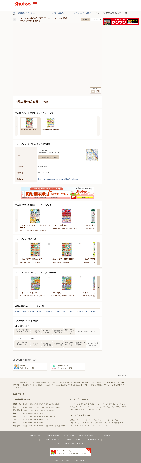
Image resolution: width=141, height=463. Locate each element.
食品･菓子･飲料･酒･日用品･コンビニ (89, 404)
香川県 (30, 423)
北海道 (25, 404)
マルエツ (89, 423)
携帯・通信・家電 (76, 410)
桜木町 (32, 311)
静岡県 (30, 413)
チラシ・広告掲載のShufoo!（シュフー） (26, 13)
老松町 (81, 311)
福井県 (51, 410)
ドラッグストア (107, 404)
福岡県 (25, 426)
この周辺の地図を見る (48, 157)
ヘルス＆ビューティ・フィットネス (94, 410)
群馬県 (58, 407)
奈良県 (46, 416)
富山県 (41, 410)
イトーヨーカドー (76, 423)
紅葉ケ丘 (40, 311)
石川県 (46, 410)
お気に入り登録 (48, 243)
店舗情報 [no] (85, 19)
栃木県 (53, 407)
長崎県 (36, 426)
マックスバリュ (96, 420)
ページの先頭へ (122, 376)
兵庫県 (30, 416)
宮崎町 (64, 311)
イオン (116, 420)
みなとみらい (91, 311)
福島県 (57, 404)
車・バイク (107, 407)
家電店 (72, 407)
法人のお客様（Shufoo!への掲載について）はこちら (70, 443)
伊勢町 (57, 311)
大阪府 (25, 416)
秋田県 (46, 404)
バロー (89, 426)
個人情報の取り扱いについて (73, 440)
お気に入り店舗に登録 (96, 19)
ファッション (80, 407)
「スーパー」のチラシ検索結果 (54, 13)
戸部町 (24, 311)
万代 (84, 423)
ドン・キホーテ (85, 420)
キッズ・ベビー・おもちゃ (93, 407)
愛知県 (25, 413)
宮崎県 (51, 426)
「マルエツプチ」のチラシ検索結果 (79, 13)
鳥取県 (36, 419)
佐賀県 (30, 426)
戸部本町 (73, 311)
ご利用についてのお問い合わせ (89, 436)
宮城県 (41, 404)
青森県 (30, 404)
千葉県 (42, 407)
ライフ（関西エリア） (100, 423)
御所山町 (49, 311)
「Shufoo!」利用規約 (52, 436)
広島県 (30, 419)
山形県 (51, 404)
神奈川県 (31, 407)
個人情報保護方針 (93, 440)
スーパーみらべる (107, 420)
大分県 (46, 426)
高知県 (41, 423)
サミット (73, 426)
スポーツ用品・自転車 (119, 407)
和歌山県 (52, 416)
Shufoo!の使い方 (35, 436)
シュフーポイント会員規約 (50, 440)
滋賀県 (41, 416)
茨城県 (47, 407)
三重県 (41, 413)
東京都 (25, 407)
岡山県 (25, 419)
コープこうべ (81, 426)
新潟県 (36, 410)
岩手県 (36, 404)
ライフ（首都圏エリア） (116, 423)
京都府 (36, 416)
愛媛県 (36, 423)
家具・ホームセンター (120, 404)
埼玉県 (37, 407)
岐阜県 (36, 413)
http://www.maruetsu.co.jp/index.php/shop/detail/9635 (58, 179)
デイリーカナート (101, 426)
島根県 (41, 419)
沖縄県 (63, 426)
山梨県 (25, 410)
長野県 (30, 410)
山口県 (46, 419)
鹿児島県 (57, 426)
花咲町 (17, 311)
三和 (93, 426)
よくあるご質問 (69, 436)
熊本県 (41, 426)
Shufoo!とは (107, 436)
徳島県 (25, 423)
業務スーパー (74, 420)
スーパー (73, 404)
